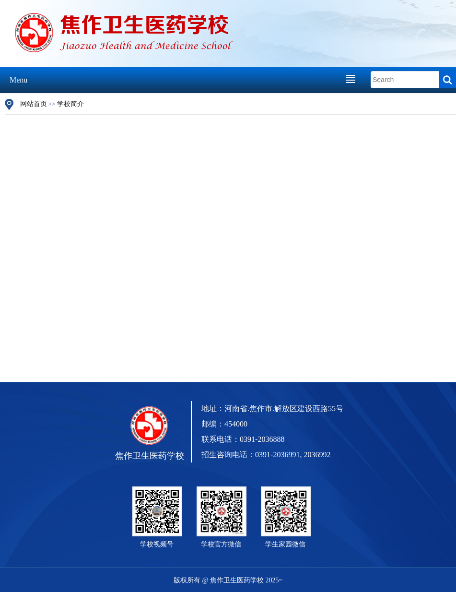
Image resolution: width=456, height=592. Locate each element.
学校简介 (70, 103)
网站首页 (33, 103)
